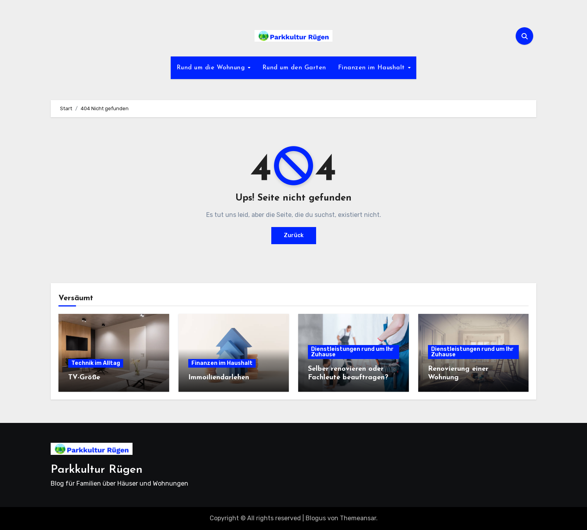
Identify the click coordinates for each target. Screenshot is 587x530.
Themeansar (358, 518)
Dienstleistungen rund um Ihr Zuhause (352, 352)
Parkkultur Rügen (97, 470)
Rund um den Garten (294, 68)
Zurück (294, 235)
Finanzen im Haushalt (372, 68)
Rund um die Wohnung (212, 68)
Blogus (316, 518)
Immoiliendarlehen (218, 377)
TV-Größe (84, 377)
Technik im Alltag (95, 363)
